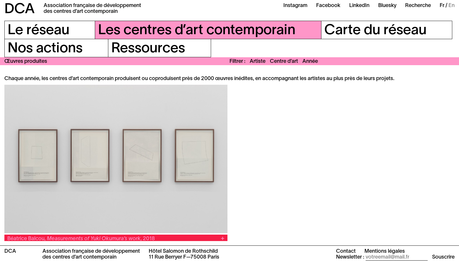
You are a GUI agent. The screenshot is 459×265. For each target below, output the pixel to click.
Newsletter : (350, 257)
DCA (19, 9)
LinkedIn (359, 5)
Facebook (328, 5)
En (451, 5)
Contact (346, 251)
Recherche (418, 5)
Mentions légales (384, 251)
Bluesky (387, 5)
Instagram (295, 5)
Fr (442, 5)
